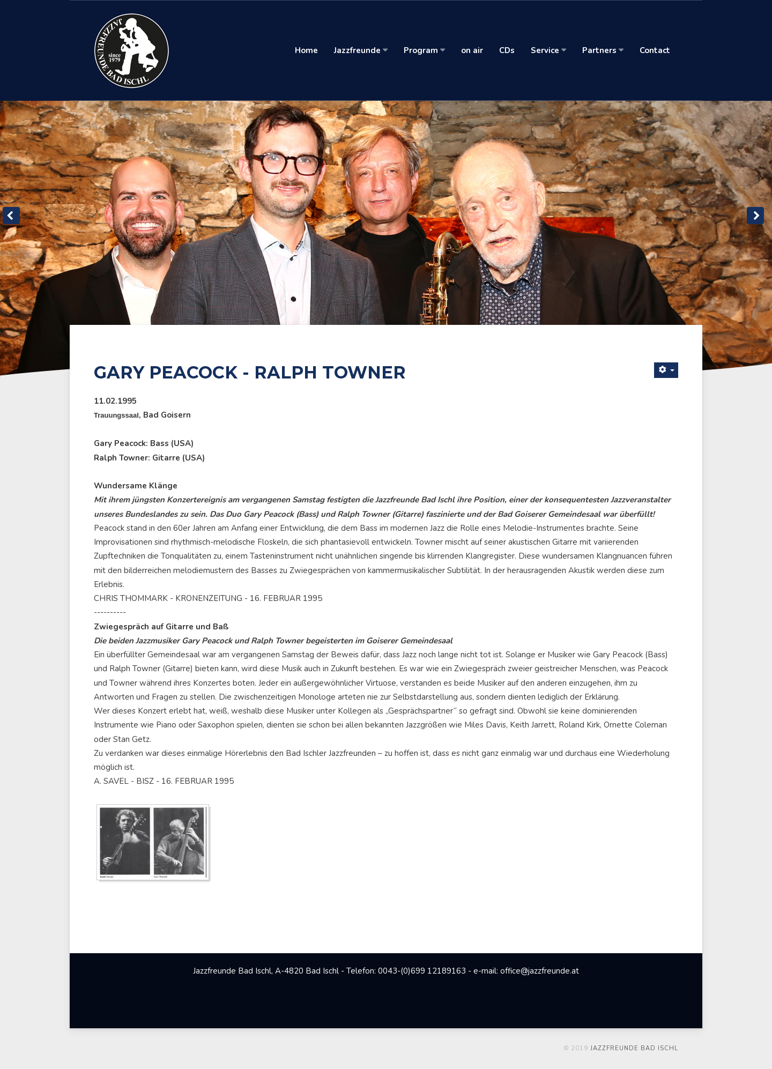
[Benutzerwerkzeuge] (666, 370)
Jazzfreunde (361, 50)
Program (424, 50)
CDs (507, 50)
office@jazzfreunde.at (539, 971)
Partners (602, 50)
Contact (655, 50)
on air (472, 50)
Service (548, 50)
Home (306, 50)
